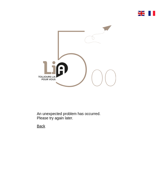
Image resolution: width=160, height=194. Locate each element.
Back (41, 126)
